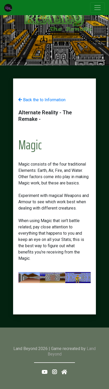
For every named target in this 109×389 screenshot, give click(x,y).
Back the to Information (42, 99)
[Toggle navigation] (97, 7)
